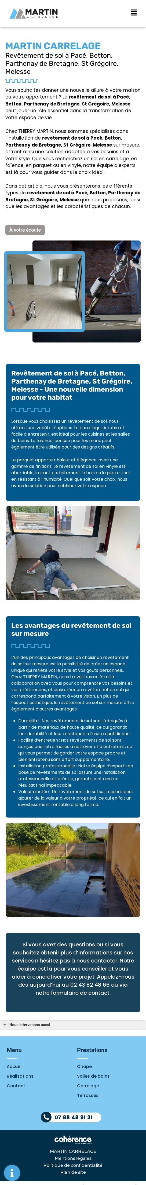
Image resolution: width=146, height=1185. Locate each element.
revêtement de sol (63, 138)
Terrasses (87, 1095)
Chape (84, 1066)
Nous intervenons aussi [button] (26, 1025)
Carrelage (88, 1086)
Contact (16, 1086)
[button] (25, 230)
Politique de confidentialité (73, 1165)
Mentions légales (73, 1158)
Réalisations (20, 1076)
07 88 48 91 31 (73, 1117)
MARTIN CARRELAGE (73, 1151)
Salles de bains (93, 1076)
